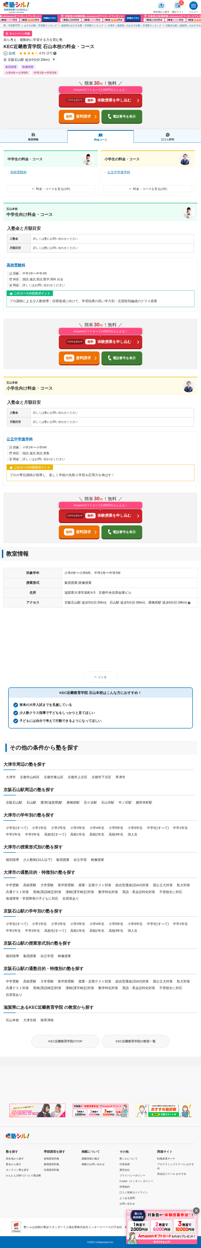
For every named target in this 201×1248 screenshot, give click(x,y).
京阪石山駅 (14, 802)
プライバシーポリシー (132, 1175)
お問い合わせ (127, 1203)
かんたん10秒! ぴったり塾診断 (23, 1175)
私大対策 (183, 885)
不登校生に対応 (170, 892)
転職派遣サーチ (166, 1158)
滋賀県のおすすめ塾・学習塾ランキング (82, 25)
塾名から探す (13, 1164)
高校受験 (29, 885)
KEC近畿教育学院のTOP (65, 1041)
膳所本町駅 (144, 802)
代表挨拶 (124, 1164)
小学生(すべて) (17, 828)
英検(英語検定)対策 (47, 892)
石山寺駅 (107, 802)
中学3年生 (32, 834)
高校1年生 (77, 834)
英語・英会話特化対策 (138, 892)
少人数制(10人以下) (37, 860)
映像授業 (97, 860)
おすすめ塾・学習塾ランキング (40, 25)
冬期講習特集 (51, 1169)
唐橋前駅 (73, 802)
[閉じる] (196, 1210)
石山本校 (12, 1020)
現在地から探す (15, 1158)
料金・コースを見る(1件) (51, 189)
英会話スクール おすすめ (171, 1173)
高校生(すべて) (55, 834)
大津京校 (29, 1020)
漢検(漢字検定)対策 (80, 892)
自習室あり (71, 898)
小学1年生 (39, 828)
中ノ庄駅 (125, 802)
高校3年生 (116, 834)
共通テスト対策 (17, 892)
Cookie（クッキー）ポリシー (136, 1181)
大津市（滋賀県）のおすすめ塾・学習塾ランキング (134, 25)
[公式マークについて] (10, 53)
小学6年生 (135, 828)
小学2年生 (58, 828)
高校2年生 (96, 834)
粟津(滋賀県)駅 (51, 802)
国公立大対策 (163, 885)
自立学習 (80, 860)
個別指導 (12, 860)
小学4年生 (96, 828)
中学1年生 (180, 828)
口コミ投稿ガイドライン (133, 1192)
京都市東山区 (53, 777)
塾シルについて (128, 1158)
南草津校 (47, 1020)
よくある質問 (127, 1198)
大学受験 (47, 885)
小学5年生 (116, 828)
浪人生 (133, 834)
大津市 (11, 777)
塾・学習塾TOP (12, 25)
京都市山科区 (30, 777)
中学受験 (12, 885)
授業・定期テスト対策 (94, 885)
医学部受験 (66, 885)
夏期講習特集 (51, 1164)
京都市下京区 (101, 777)
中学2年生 (13, 834)
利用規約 (124, 1186)
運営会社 (124, 1169)
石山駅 (31, 802)
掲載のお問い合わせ (93, 1164)
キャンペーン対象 (19, 33)
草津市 (120, 777)
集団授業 (62, 860)
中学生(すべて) (158, 828)
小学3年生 (77, 828)
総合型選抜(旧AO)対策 (132, 885)
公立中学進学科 (118, 172)
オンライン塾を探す (17, 1169)
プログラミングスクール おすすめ (175, 1166)
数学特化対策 (108, 892)
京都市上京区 (77, 777)
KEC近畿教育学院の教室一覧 (136, 1041)
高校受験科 (18, 172)
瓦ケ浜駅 (90, 802)
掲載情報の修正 (91, 1158)
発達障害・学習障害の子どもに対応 (32, 898)
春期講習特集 (51, 1158)
